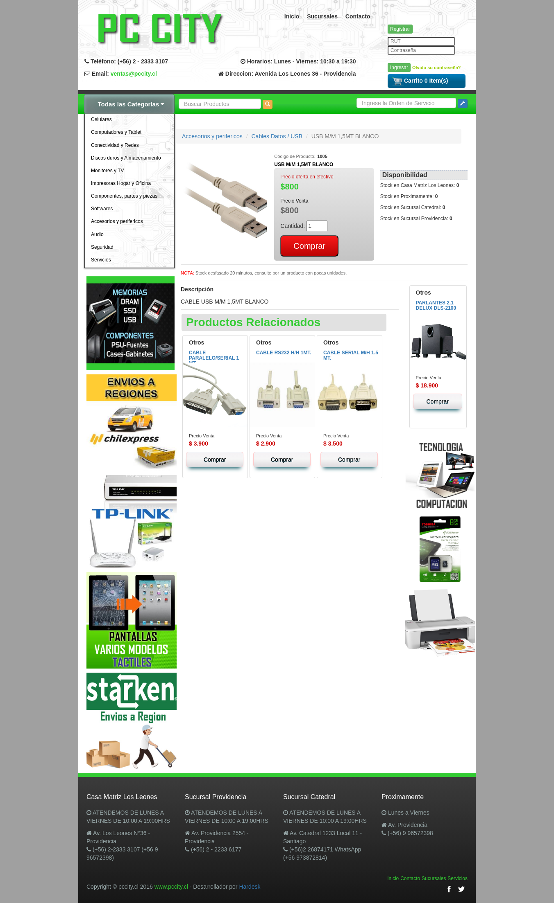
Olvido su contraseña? (436, 67)
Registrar (400, 29)
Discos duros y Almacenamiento (126, 158)
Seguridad (102, 247)
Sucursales (322, 16)
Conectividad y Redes (115, 145)
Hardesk (249, 886)
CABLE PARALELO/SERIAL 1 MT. (214, 358)
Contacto (357, 16)
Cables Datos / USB (277, 136)
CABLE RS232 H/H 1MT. (283, 353)
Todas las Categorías (131, 104)
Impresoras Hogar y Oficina (121, 183)
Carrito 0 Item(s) (420, 80)
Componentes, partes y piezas (124, 196)
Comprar (215, 459)
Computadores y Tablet (116, 132)
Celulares (101, 119)
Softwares (102, 209)
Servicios (101, 260)
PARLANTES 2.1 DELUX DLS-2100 (436, 305)
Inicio (292, 16)
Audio (97, 234)
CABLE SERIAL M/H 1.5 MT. (350, 355)
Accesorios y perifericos (117, 221)
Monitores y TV (107, 170)
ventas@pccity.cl (134, 73)
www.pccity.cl (171, 886)
